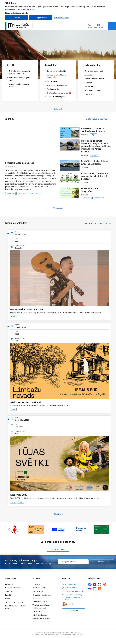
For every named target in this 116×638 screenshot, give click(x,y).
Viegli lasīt (36, 584)
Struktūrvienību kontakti (14, 602)
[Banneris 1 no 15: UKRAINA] (80, 529)
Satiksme (94, 155)
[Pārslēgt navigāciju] (112, 26)
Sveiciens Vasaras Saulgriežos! (90, 190)
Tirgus (93, 135)
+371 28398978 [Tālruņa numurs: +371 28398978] (71, 588)
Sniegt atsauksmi (58, 549)
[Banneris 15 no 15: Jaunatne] (58, 529)
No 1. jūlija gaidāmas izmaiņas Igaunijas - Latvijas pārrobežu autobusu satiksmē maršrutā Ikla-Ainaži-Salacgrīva (96, 146)
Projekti (8, 595)
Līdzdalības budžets (40, 615)
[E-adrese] (66, 604)
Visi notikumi (58, 514)
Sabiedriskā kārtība (40, 601)
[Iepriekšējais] (9, 529)
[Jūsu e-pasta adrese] (73, 561)
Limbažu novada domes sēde (19, 163)
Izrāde (13, 409)
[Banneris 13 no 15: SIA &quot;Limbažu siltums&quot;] (14, 529)
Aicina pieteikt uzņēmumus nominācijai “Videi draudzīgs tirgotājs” (95, 176)
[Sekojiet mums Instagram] (104, 584)
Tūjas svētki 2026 (18, 495)
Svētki (13, 502)
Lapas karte (37, 611)
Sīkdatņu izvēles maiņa (41, 619)
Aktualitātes (10, 193)
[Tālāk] (107, 529)
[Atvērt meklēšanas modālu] (89, 26)
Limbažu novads (35, 193)
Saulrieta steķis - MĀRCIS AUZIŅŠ (26, 309)
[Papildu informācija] (73, 604)
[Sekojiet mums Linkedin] (94, 588)
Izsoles (7, 599)
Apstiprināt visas (41, 18)
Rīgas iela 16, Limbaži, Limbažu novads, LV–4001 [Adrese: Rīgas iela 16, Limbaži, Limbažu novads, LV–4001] (73, 597)
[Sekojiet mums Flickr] (90, 588)
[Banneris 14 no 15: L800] (36, 529)
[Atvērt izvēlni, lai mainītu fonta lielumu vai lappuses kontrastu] (98, 26)
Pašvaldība (9, 584)
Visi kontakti (73, 611)
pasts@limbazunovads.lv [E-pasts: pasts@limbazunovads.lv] (74, 591)
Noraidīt (17, 18)
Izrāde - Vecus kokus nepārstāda (26, 402)
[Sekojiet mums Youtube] (94, 584)
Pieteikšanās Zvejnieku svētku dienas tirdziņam (93, 129)
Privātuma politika (39, 588)
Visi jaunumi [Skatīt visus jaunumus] (58, 208)
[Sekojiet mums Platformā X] (99, 584)
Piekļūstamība (38, 591)
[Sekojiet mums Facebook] (90, 584)
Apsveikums (86, 198)
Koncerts (14, 316)
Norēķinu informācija (13, 588)
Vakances (9, 591)
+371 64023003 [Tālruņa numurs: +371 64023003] (71, 584)
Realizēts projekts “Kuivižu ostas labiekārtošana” (94, 162)
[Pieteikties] (101, 561)
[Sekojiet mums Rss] (99, 588)
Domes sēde (22, 193)
